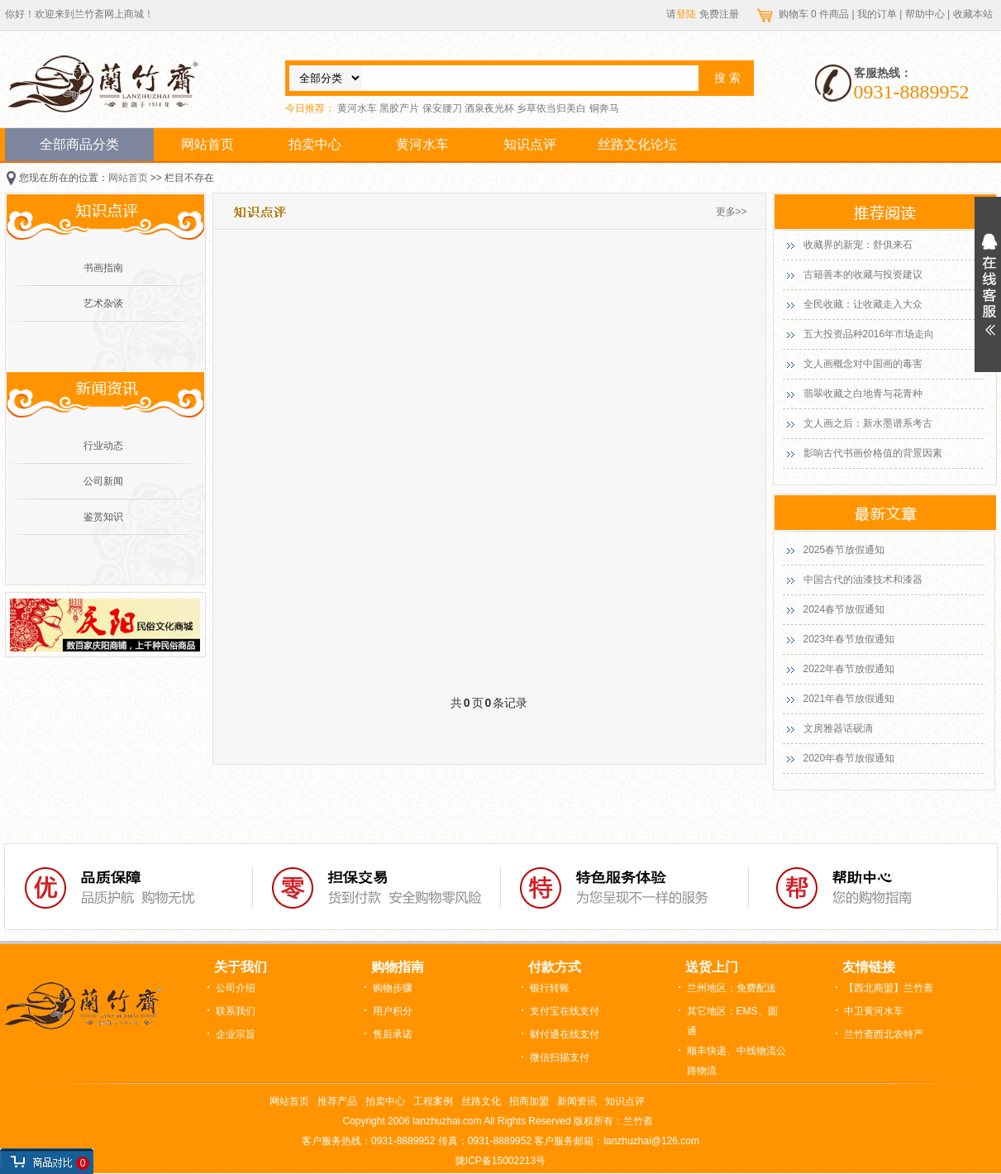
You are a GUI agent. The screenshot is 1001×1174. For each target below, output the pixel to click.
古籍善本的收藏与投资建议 (862, 274)
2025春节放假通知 (844, 550)
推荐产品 (337, 1101)
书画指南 (103, 268)
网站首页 (207, 144)
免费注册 (719, 14)
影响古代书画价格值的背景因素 (872, 453)
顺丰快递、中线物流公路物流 (736, 1060)
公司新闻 (103, 481)
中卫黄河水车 (873, 1011)
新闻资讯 (577, 1101)
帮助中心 (925, 14)
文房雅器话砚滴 (838, 728)
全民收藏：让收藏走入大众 (862, 304)
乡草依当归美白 (551, 108)
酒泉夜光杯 (489, 108)
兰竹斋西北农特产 (883, 1034)
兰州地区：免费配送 (731, 988)
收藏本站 (973, 14)
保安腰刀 (442, 108)
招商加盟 (529, 1101)
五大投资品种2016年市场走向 (869, 334)
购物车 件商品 (815, 14)
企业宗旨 (235, 1034)
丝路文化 (481, 1101)
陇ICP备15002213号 (500, 1161)
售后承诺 (392, 1034)
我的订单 (877, 14)
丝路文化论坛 (637, 144)
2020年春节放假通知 (849, 758)
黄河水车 (357, 108)
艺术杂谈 (103, 303)
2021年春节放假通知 (849, 698)
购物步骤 (392, 988)
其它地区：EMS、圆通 (732, 1021)
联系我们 (235, 1011)
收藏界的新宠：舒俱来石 (858, 245)
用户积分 (392, 1011)
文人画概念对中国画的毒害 (862, 364)
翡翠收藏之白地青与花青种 (862, 393)
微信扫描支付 (559, 1057)
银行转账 (550, 988)
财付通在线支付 (564, 1034)
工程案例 (433, 1101)
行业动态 (103, 445)
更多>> (731, 211)
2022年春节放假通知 (849, 669)
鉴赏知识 (103, 517)
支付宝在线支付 (564, 1011)
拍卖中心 (314, 144)
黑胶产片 (399, 108)
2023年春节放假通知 (849, 639)
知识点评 (529, 144)
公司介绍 (235, 988)
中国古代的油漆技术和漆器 (862, 579)
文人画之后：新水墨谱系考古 (867, 423)
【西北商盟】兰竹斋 (888, 988)
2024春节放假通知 (844, 609)
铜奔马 (604, 108)
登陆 (686, 14)
